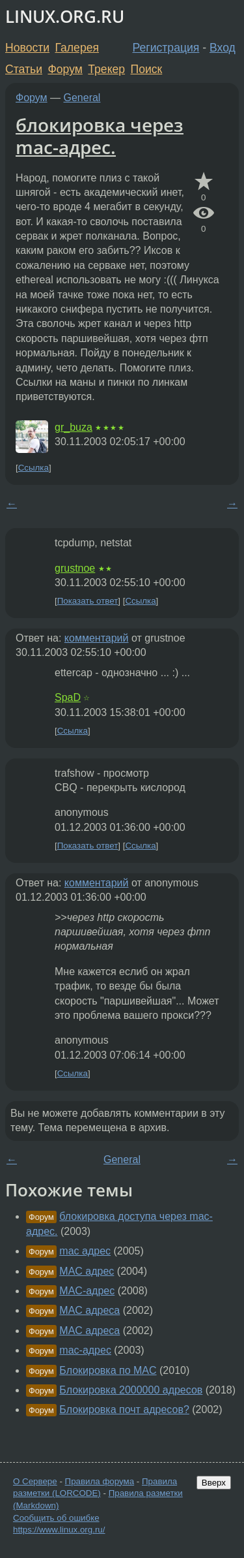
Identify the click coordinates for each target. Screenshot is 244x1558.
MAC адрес (86, 1271)
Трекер (106, 69)
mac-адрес (85, 1350)
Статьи (23, 69)
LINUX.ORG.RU (64, 16)
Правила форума (100, 1481)
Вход (223, 47)
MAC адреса (89, 1310)
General (82, 97)
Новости (27, 47)
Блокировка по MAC (107, 1370)
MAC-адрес (87, 1290)
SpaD (68, 697)
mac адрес (85, 1250)
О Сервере (35, 1481)
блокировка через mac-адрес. (99, 135)
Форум (64, 69)
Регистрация (166, 47)
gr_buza (73, 427)
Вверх (214, 1483)
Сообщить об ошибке (56, 1518)
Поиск (147, 69)
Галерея (77, 47)
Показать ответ (87, 601)
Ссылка (33, 468)
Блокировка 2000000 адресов (130, 1389)
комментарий (96, 638)
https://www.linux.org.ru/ (59, 1530)
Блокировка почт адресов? (124, 1409)
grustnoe (75, 568)
